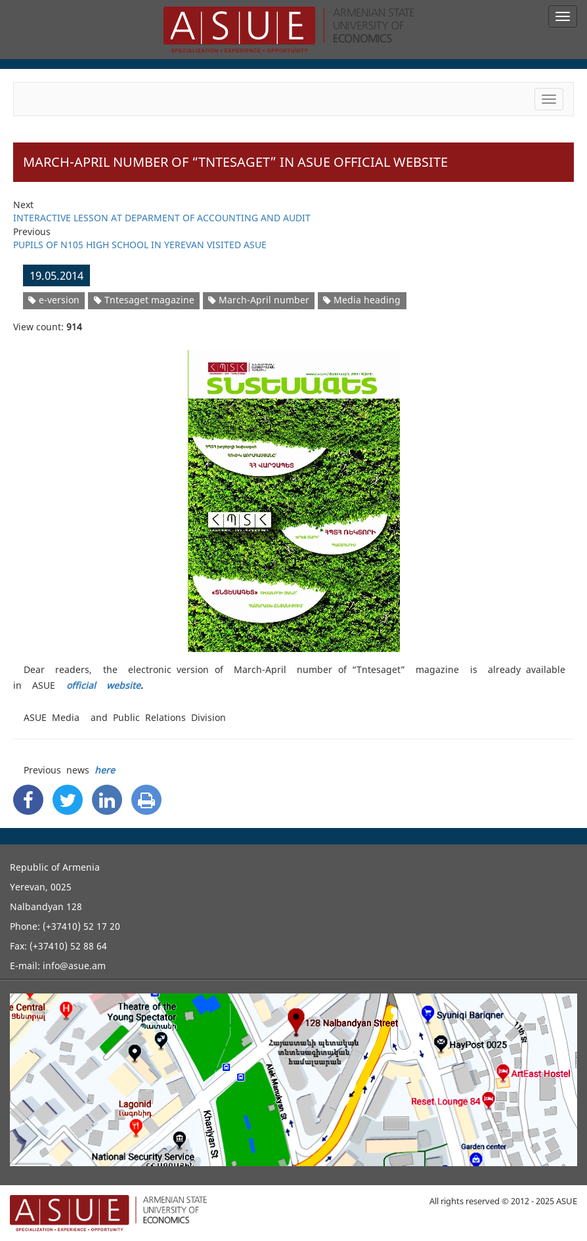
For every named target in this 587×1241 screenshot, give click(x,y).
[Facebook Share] (28, 800)
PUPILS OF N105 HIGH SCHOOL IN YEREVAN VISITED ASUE (140, 244)
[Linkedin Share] (107, 800)
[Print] (146, 800)
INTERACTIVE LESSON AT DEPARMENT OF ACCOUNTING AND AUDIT (162, 217)
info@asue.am (74, 965)
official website (103, 685)
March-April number (258, 300)
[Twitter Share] (68, 800)
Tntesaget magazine (144, 300)
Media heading (362, 300)
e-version (53, 300)
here (105, 770)
